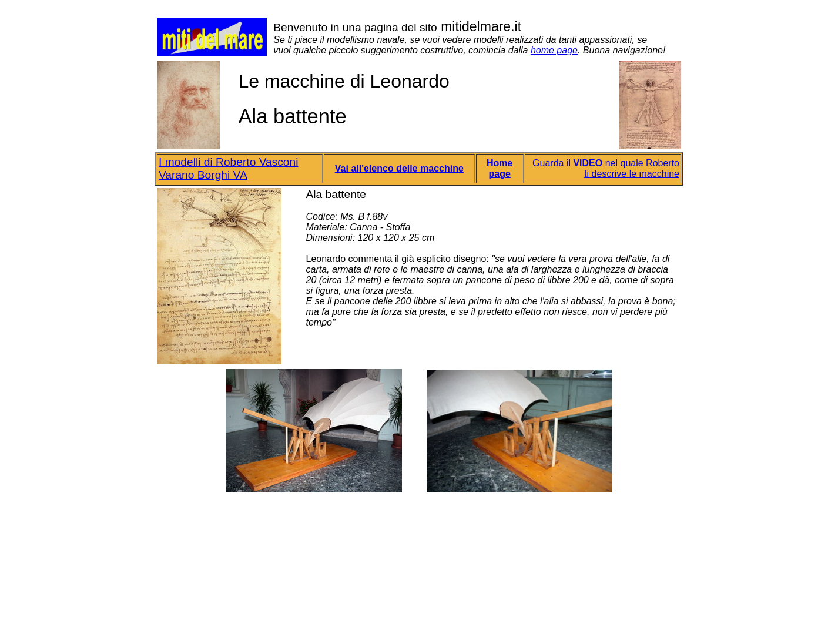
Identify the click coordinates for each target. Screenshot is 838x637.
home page (554, 50)
